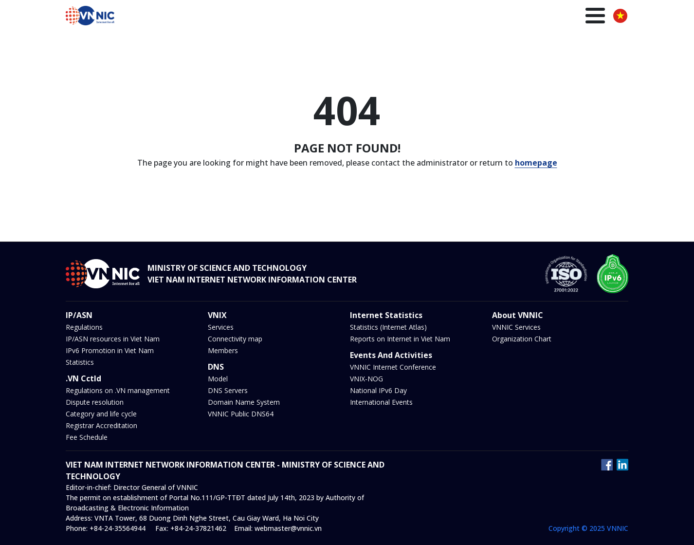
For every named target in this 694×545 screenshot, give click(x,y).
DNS (436, 16)
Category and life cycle (101, 413)
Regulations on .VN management (118, 390)
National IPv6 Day (378, 390)
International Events (381, 402)
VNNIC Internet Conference (393, 367)
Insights (541, 16)
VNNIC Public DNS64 (241, 413)
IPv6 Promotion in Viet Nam (110, 350)
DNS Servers (228, 390)
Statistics (80, 362)
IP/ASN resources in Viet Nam (113, 338)
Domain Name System (244, 402)
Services (221, 327)
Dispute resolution (95, 402)
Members (223, 350)
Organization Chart (521, 338)
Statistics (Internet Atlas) (388, 327)
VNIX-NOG (366, 378)
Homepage (261, 16)
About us (583, 16)
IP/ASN (378, 16)
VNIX (410, 16)
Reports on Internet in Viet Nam (400, 338)
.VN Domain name (323, 16)
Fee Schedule (87, 437)
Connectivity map (235, 338)
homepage (536, 162)
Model (218, 378)
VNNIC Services (516, 327)
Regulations (84, 327)
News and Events (485, 16)
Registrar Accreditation (101, 425)
